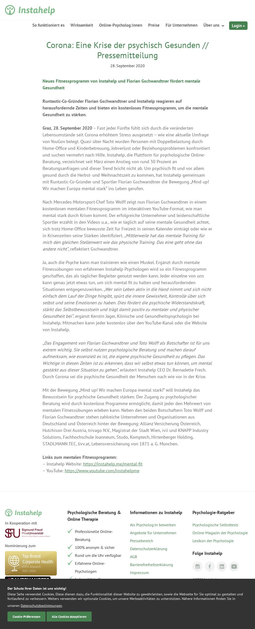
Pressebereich (141, 540)
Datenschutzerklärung (148, 548)
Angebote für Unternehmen (153, 532)
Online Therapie (82, 519)
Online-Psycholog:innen (120, 25)
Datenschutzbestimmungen (41, 605)
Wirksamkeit (81, 25)
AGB (133, 556)
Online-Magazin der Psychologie (220, 532)
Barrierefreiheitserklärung (151, 564)
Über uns (211, 25)
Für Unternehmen (181, 25)
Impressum (139, 572)
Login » (238, 25)
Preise (154, 25)
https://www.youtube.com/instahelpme (102, 470)
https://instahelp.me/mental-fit (112, 464)
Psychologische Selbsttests (215, 524)
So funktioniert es (48, 25)
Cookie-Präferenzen (26, 616)
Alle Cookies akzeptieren (69, 616)
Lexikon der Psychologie (213, 540)
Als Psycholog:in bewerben (153, 524)
